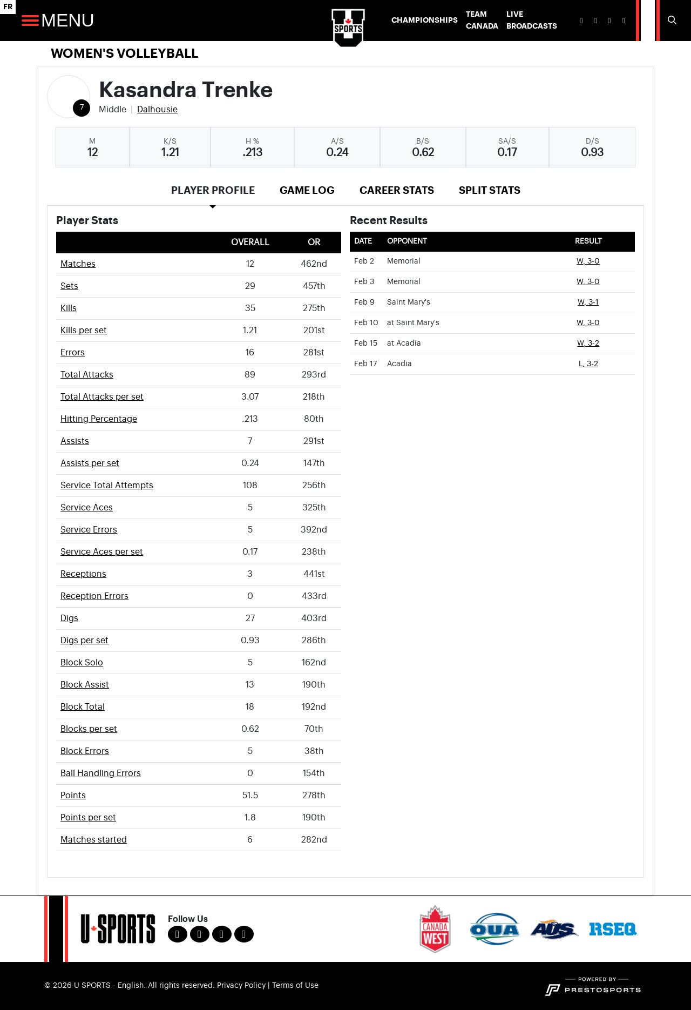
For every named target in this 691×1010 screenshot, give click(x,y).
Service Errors (88, 530)
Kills (68, 308)
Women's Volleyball (124, 53)
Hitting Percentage (98, 419)
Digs (69, 618)
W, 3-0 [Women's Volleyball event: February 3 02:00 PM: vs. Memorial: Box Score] (588, 282)
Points (73, 795)
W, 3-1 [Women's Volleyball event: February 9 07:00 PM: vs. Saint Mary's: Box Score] (588, 302)
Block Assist (84, 685)
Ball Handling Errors (100, 773)
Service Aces (86, 507)
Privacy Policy (241, 985)
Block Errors (84, 751)
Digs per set (84, 640)
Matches (78, 264)
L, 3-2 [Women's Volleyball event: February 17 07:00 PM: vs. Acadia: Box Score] (588, 364)
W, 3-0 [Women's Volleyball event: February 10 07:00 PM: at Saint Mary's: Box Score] (588, 323)
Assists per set (89, 463)
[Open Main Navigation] (30, 20)
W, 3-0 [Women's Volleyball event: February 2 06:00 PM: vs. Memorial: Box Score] (588, 261)
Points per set (88, 817)
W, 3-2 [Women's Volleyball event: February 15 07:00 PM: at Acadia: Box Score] (588, 343)
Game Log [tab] (307, 190)
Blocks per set (88, 729)
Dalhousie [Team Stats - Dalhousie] (157, 109)
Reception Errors (94, 596)
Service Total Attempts (106, 485)
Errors (72, 352)
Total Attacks (86, 375)
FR (7, 6)
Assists (74, 441)
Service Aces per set (101, 552)
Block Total (82, 707)
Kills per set (83, 330)
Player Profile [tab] (213, 190)
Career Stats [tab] (397, 190)
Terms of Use (295, 985)
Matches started (93, 840)
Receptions (83, 574)
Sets (69, 286)
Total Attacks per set (102, 397)
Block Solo (81, 662)
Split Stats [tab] (489, 190)
